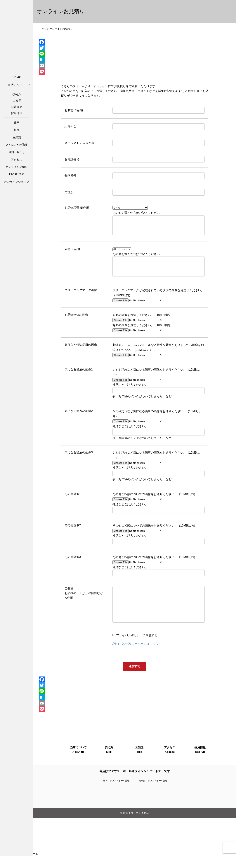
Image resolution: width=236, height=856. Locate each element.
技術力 (17, 94)
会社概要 (16, 106)
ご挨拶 (17, 100)
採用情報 (16, 113)
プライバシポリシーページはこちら (134, 658)
